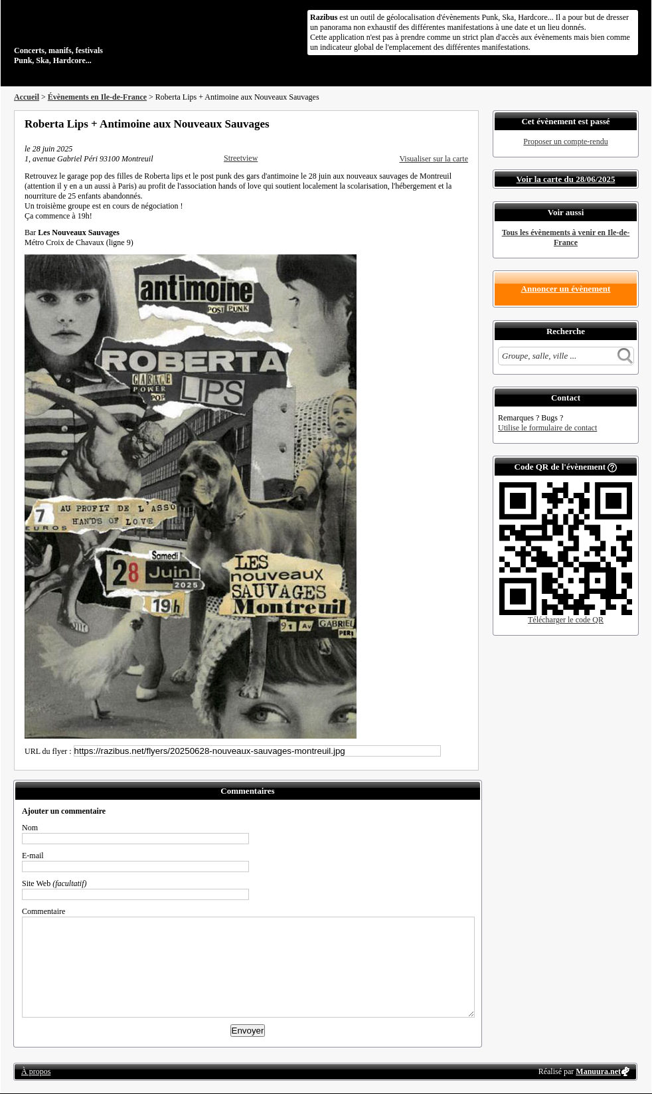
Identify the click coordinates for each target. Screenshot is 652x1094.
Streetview (241, 158)
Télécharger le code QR (566, 619)
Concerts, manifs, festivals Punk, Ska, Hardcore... (100, 36)
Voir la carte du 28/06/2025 (566, 179)
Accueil (26, 97)
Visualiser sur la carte (433, 158)
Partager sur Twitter (427, 123)
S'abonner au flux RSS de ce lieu (463, 123)
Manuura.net (598, 1071)
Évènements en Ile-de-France (97, 97)
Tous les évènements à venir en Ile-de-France (566, 237)
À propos (35, 1071)
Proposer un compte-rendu (565, 141)
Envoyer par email (445, 123)
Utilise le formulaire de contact (547, 427)
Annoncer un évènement (566, 289)
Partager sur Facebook (409, 123)
